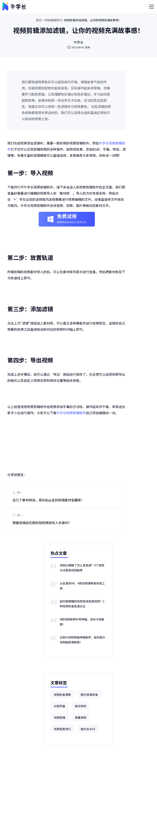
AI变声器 (59, 706)
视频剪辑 (59, 717)
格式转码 (80, 706)
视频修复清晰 (62, 695)
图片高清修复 (89, 695)
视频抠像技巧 (62, 729)
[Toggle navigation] (151, 6)
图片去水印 (88, 729)
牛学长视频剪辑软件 (71, 412)
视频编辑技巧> (54, 20)
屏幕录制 (80, 717)
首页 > (40, 20)
